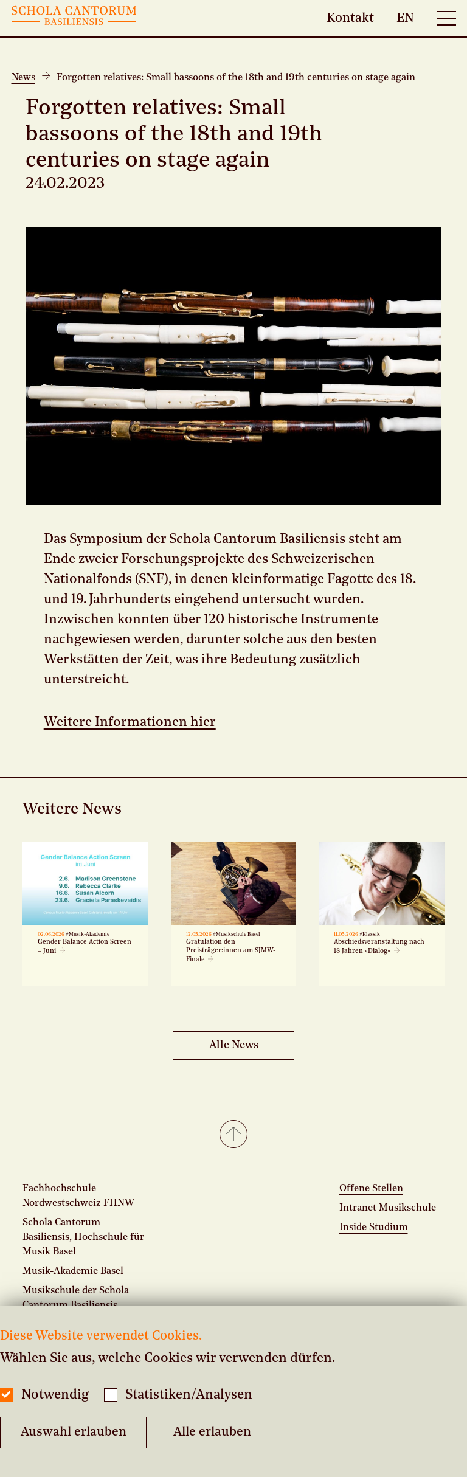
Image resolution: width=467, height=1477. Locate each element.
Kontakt (350, 18)
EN (405, 18)
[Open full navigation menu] (446, 18)
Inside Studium (373, 1228)
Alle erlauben (212, 1432)
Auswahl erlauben (73, 1432)
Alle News (233, 1045)
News (23, 78)
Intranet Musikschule (387, 1208)
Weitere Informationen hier (130, 722)
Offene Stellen (371, 1189)
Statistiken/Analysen (188, 1395)
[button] (233, 1135)
